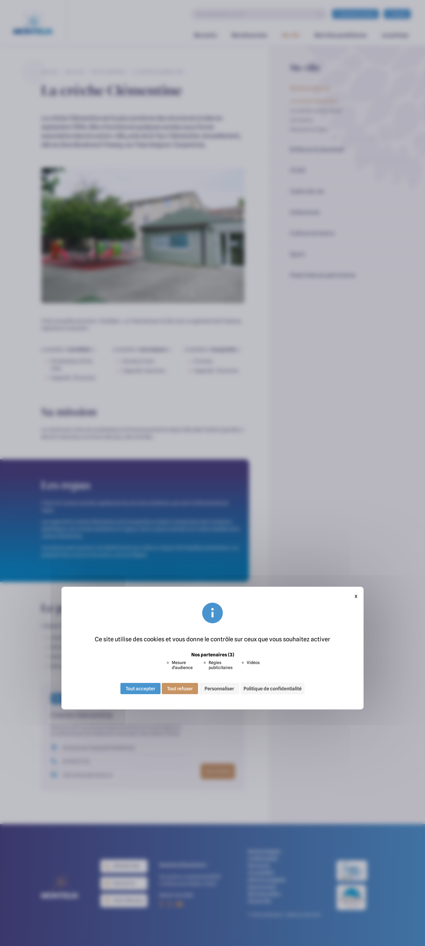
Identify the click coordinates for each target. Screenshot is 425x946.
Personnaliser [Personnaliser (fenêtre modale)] (219, 688)
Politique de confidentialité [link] (272, 688)
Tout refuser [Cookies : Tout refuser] (180, 688)
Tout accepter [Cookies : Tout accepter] (140, 688)
